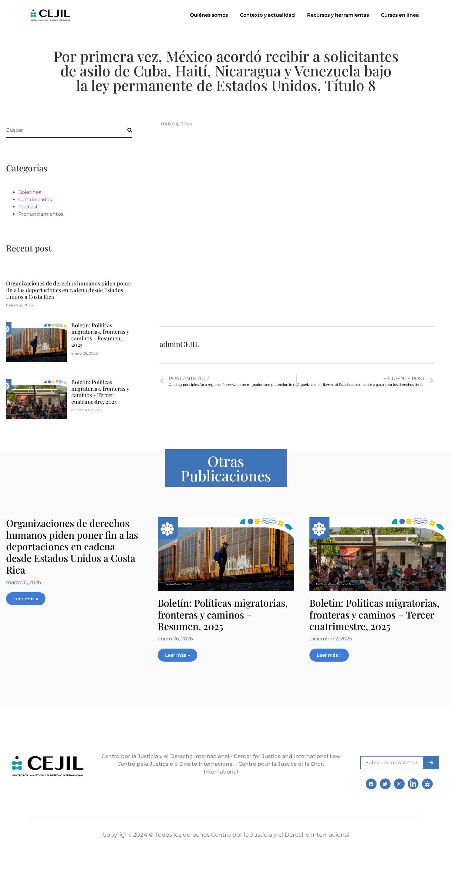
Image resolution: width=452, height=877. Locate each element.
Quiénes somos (209, 15)
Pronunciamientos (40, 214)
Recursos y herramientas (338, 15)
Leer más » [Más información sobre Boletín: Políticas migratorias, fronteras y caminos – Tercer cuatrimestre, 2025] (329, 655)
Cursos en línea (400, 15)
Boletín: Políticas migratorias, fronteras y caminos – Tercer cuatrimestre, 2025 (100, 391)
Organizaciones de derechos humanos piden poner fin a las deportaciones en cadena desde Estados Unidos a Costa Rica (69, 290)
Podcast (28, 207)
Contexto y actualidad (267, 15)
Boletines (29, 192)
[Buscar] (124, 130)
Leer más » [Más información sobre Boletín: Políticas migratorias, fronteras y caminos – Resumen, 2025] (177, 655)
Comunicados (35, 199)
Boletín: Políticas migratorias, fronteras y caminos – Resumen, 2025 (100, 335)
